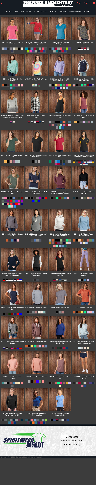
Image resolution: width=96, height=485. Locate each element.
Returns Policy (72, 444)
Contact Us (72, 437)
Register (87, 3)
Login (79, 3)
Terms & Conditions (72, 440)
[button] (1, 3)
